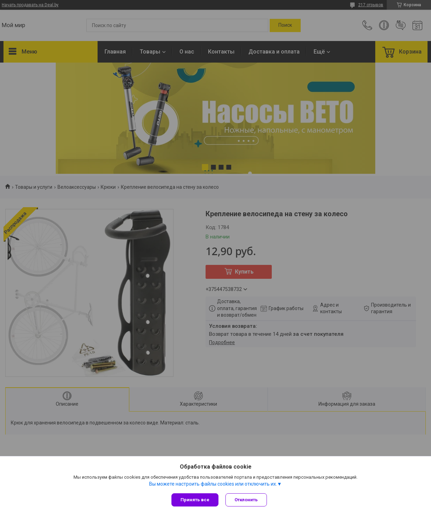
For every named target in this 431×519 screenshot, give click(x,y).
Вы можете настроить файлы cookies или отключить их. (213, 484)
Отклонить (246, 499)
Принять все (194, 499)
